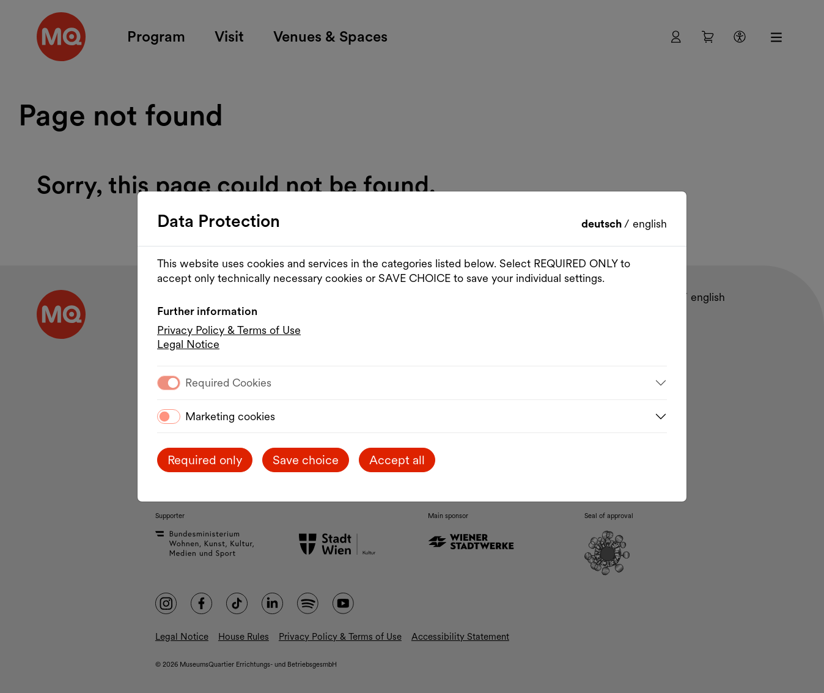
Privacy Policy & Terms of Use (229, 330)
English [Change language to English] (650, 223)
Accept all (397, 460)
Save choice (306, 460)
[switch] (168, 416)
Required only (204, 460)
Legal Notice (188, 344)
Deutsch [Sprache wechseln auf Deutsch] (602, 223)
